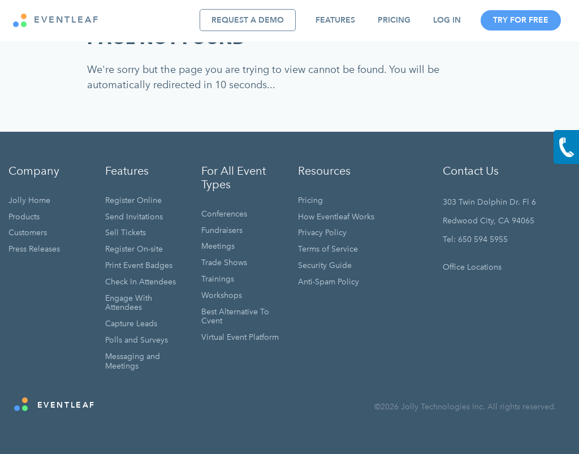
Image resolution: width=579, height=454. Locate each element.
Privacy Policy (322, 232)
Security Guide (325, 265)
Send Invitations (134, 217)
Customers (27, 232)
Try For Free (520, 20)
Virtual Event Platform (240, 337)
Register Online (133, 200)
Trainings (217, 279)
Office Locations (472, 267)
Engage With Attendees (128, 303)
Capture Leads (131, 323)
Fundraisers (222, 230)
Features (335, 20)
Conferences (224, 214)
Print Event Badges (138, 265)
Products (24, 217)
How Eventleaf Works (336, 217)
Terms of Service (328, 249)
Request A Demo (247, 20)
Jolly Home (29, 200)
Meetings (218, 246)
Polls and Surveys (136, 340)
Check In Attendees (140, 282)
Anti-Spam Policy (328, 282)
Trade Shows (224, 262)
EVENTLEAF (56, 20)
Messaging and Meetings (132, 361)
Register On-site (134, 249)
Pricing (394, 20)
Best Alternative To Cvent (235, 316)
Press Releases (34, 249)
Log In (447, 20)
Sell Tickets (125, 232)
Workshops (221, 295)
